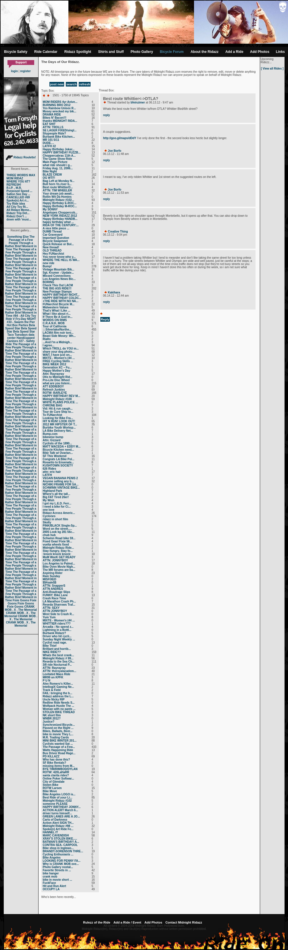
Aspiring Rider (53, 573)
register (25, 71)
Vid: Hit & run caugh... (58, 408)
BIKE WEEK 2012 (54, 364)
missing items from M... (59, 765)
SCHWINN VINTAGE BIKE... (61, 487)
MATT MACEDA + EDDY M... (62, 446)
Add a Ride (234, 52)
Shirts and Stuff (111, 52)
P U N (47, 680)
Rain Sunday (51, 576)
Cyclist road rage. (55, 642)
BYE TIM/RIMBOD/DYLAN (60, 769)
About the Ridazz (204, 52)
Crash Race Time (54, 598)
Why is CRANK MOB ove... (61, 863)
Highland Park (52, 490)
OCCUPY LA (51, 889)
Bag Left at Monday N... (59, 181)
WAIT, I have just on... (57, 354)
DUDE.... (48, 143)
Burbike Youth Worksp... (59, 427)
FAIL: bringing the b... (57, 693)
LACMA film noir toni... (58, 332)
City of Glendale (54, 781)
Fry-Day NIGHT (26, 318)
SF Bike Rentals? (54, 762)
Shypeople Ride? (54, 133)
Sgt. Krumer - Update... (58, 272)
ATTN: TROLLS (53, 127)
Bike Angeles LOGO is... (59, 794)
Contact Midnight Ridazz (183, 922)
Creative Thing (118, 231)
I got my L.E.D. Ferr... (57, 503)
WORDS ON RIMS (55, 320)
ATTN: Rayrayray (54, 667)
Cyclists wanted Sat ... (58, 743)
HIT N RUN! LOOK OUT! (59, 421)
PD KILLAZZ (51, 756)
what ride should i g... (57, 165)
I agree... (49, 345)
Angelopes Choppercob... (60, 212)
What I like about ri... (57, 313)
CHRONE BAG (52, 405)
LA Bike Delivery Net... (58, 430)
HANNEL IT (50, 832)
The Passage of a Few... (59, 747)
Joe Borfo (114, 150)
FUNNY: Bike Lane (55, 595)
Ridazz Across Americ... (59, 513)
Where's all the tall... (56, 494)
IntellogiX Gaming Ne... (58, 686)
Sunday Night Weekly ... (59, 639)
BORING (48, 282)
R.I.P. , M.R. (14, 187)
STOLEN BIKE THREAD (59, 712)
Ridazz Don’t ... (17, 216)
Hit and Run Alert (54, 886)
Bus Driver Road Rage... (59, 753)
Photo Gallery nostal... (58, 867)
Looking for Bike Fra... (58, 418)
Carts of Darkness (55, 819)
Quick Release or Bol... (58, 244)
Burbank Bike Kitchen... (59, 136)
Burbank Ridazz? (54, 633)
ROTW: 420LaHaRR (56, 772)
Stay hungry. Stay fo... (58, 550)
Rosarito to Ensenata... (58, 462)
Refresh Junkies (54, 389)
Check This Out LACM (58, 285)
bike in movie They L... (58, 734)
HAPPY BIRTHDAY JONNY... (62, 807)
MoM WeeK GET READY (59, 557)
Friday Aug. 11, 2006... (58, 168)
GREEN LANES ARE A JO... (61, 816)
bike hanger (51, 873)
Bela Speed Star (20, 327)
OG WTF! (49, 177)
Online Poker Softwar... (58, 778)
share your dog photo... (59, 351)
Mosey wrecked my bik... (59, 111)
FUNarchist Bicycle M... (59, 304)
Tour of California (55, 326)
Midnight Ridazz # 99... (58, 658)
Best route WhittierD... (58, 187)
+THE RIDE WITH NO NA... (60, 301)
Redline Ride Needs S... (59, 702)
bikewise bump (53, 437)
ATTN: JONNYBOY (55, 560)
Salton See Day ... (18, 194)
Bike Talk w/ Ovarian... (58, 452)
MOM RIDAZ (15, 178)
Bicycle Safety (15, 52)
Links (280, 52)
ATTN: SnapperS (54, 585)
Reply (105, 319)
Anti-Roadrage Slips (56, 592)
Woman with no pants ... (59, 709)
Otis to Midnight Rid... (57, 377)
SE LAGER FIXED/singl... (60, 130)
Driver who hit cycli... (57, 636)
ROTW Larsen (52, 788)
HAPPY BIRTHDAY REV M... (61, 396)
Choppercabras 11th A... (59, 155)
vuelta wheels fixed (56, 544)
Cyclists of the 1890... (57, 443)
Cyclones (49, 516)
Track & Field (52, 690)
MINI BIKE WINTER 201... (60, 740)
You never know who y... (59, 256)
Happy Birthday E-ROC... (59, 203)
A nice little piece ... (56, 228)
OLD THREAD (52, 250)
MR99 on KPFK (53, 677)
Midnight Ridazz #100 (57, 399)
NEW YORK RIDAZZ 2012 (60, 215)
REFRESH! (14, 184)
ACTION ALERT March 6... (60, 810)
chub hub (49, 535)
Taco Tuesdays (17, 334)
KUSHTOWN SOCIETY (58, 465)
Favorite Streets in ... (57, 870)
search (71, 84)
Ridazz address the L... (58, 696)
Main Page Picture (55, 162)
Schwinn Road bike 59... (59, 538)
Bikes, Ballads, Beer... (57, 731)
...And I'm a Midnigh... (57, 342)
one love (49, 509)
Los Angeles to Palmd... (59, 563)
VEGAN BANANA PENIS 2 (60, 478)
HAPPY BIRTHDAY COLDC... (62, 298)
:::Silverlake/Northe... (57, 329)
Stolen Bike (50, 784)
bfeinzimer (137, 102)
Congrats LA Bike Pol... (58, 459)
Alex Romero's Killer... (58, 683)
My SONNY (50, 209)
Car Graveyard (53, 234)
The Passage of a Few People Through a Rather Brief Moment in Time (21, 243)
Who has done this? (56, 759)
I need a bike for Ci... (57, 506)
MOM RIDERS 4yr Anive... (60, 101)
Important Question (56, 237)
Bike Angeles (52, 857)
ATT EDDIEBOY (53, 386)
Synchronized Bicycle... (59, 724)
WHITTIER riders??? (57, 623)
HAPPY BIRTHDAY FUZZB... (62, 152)
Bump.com (50, 433)
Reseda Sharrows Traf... (59, 604)
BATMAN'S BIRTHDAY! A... (61, 841)
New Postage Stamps (57, 291)
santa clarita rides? (56, 775)
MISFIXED (49, 579)
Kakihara (114, 292)
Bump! (47, 266)
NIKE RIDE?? (52, 652)
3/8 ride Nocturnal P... (57, 664)
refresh (84, 84)
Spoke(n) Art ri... (18, 200)
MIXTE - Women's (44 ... (59, 358)
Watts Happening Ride (58, 750)
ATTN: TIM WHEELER (57, 190)
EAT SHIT (49, 124)
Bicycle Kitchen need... (58, 449)
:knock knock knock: (57, 554)
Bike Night (50, 171)
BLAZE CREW (52, 174)
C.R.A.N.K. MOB (54, 323)
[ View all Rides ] (272, 68)
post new (57, 84)
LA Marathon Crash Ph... (59, 601)
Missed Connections (57, 275)
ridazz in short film (55, 519)
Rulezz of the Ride (96, 922)
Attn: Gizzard (52, 440)
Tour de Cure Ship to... (58, 411)
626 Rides (49, 468)
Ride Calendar (45, 52)
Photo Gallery (141, 52)
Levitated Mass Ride (56, 674)
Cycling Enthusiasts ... (58, 854)
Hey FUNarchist (53, 253)
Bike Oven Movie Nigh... (59, 566)
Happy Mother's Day (56, 370)
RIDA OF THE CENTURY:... (61, 225)
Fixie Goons (21, 600)
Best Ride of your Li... (57, 797)
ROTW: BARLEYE (55, 392)
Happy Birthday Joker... (59, 149)
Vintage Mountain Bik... (58, 269)
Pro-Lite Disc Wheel (56, 380)
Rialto (47, 339)
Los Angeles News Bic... (59, 279)
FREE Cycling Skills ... (58, 361)
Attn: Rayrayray (53, 373)
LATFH (47, 475)
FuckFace (49, 882)
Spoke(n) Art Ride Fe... (58, 829)
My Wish (48, 500)
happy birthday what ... (58, 222)
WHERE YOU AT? (18, 181)
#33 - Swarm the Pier (21, 322)
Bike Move (50, 791)
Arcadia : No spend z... (58, 626)
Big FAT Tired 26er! (56, 497)
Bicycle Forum (172, 52)
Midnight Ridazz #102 (57, 800)
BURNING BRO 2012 (57, 105)
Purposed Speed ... (19, 191)
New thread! (51, 247)
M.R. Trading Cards (56, 737)
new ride (49, 263)
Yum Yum (49, 617)
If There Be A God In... (58, 316)
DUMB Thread (52, 231)
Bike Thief (50, 645)
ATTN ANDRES (53, 588)
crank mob (50, 876)
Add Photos (259, 52)
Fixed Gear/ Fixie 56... (57, 541)
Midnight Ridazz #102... (58, 199)
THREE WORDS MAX (21, 175)
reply (106, 115)
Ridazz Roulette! (21, 157)
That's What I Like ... (56, 310)
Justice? (49, 721)
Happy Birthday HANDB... (60, 218)
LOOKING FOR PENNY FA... (62, 860)
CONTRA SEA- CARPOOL (60, 845)
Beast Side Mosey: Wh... (59, 335)
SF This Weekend (55, 456)
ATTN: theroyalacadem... (59, 671)
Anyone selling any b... (58, 481)
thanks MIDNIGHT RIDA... (60, 120)
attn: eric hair (52, 471)
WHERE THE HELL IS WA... (61, 260)
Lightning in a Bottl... (57, 630)
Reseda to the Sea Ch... (59, 661)
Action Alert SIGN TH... (58, 822)
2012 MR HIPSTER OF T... (60, 424)
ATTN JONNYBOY (55, 611)
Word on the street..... (57, 528)
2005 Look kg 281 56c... (59, 531)
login (14, 71)
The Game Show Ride (57, 158)
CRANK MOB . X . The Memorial (21, 608)
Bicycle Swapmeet (55, 241)
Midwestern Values (55, 307)
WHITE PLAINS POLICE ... (60, 402)
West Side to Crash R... (58, 614)
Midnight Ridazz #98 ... (58, 826)
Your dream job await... (58, 193)
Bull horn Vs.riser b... (57, 184)
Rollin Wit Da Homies (57, 196)
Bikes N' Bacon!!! (54, 117)
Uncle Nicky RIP (54, 699)
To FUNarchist (52, 415)
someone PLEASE (55, 803)
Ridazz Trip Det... (18, 213)
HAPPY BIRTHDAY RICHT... (61, 294)
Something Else (18, 236)
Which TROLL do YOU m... (61, 348)
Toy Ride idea (16, 203)
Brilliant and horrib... (57, 648)
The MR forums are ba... (59, 569)
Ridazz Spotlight (77, 52)
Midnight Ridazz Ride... (58, 547)
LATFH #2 (49, 146)
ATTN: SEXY (51, 607)
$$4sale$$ (49, 582)
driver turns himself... (57, 813)
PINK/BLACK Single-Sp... (60, 525)
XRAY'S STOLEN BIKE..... (60, 838)
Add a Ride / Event (127, 922)
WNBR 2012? (52, 718)
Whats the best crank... (58, 655)
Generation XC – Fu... (57, 367)
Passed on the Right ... (58, 728)
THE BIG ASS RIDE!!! (57, 288)
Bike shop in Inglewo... (58, 848)
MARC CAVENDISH (56, 835)
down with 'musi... (19, 219)
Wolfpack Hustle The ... (58, 705)
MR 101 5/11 (51, 139)
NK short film (52, 715)
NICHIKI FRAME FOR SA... (60, 484)
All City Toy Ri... (17, 206)
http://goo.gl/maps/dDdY (120, 138)
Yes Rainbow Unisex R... (59, 108)
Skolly (47, 522)
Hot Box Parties (17, 325)
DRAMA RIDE (52, 114)
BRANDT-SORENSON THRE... (63, 851)
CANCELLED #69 (18, 197)
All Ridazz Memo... (19, 210)
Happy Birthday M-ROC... (60, 206)
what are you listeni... (57, 383)
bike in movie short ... (57, 879)
